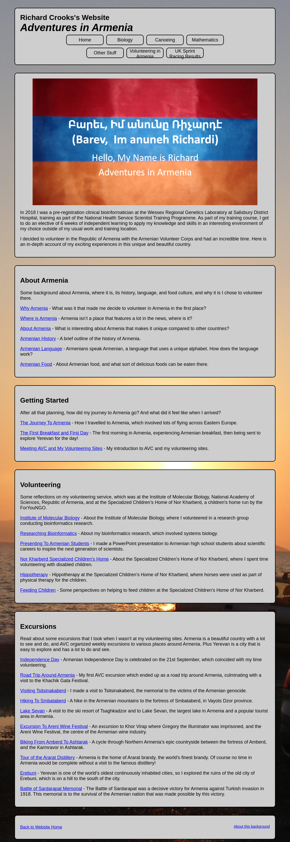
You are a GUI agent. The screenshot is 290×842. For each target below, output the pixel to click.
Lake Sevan (32, 710)
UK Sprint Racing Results (185, 53)
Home (85, 39)
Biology (125, 39)
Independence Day (39, 659)
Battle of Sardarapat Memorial (51, 788)
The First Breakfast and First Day (54, 433)
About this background (252, 826)
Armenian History (38, 338)
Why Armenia (34, 308)
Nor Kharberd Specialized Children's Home (64, 559)
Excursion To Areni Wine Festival (54, 726)
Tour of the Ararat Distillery (47, 757)
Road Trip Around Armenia (47, 675)
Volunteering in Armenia (144, 53)
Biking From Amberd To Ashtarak (54, 742)
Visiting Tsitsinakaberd (43, 690)
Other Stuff (105, 52)
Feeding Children (38, 590)
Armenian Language (41, 348)
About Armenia (35, 328)
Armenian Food (36, 364)
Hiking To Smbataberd (43, 700)
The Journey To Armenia (45, 422)
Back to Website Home (41, 827)
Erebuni (28, 773)
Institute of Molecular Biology (50, 517)
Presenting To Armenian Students (54, 543)
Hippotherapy (34, 574)
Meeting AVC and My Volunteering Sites (61, 448)
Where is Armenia (38, 318)
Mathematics (205, 39)
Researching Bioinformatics (48, 533)
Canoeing (165, 39)
